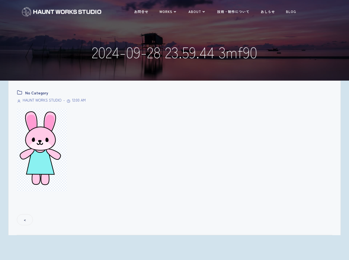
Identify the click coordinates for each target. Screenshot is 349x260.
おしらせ (268, 11)
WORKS (168, 11)
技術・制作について (233, 11)
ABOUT (197, 11)
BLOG (291, 11)
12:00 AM (76, 100)
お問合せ (141, 11)
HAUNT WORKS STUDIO (39, 100)
